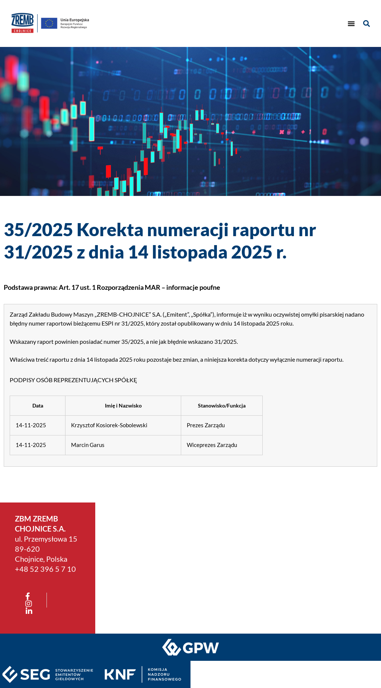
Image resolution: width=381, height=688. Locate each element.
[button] (351, 23)
